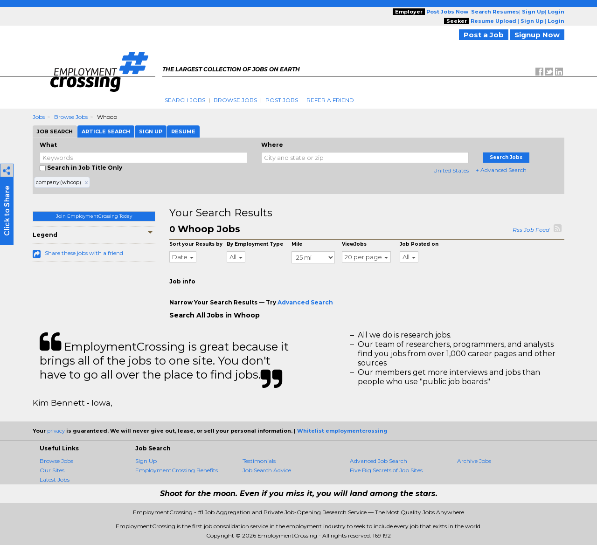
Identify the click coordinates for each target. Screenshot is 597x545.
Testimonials (259, 460)
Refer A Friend (330, 100)
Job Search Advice (267, 470)
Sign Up (146, 460)
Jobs (39, 116)
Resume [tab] (183, 131)
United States (451, 170)
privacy (56, 431)
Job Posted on (419, 244)
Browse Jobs (235, 100)
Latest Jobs (54, 479)
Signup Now (537, 34)
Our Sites (52, 470)
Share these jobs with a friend (84, 252)
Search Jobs (185, 100)
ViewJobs (354, 244)
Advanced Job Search (378, 460)
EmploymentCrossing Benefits (176, 470)
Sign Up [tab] (150, 131)
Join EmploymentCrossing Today (94, 216)
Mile (297, 244)
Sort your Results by (195, 244)
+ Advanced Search (501, 169)
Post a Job (484, 34)
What (48, 144)
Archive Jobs (474, 460)
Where (272, 144)
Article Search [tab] (106, 131)
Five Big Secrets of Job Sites (386, 470)
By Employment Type (255, 244)
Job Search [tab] (55, 131)
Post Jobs (281, 100)
